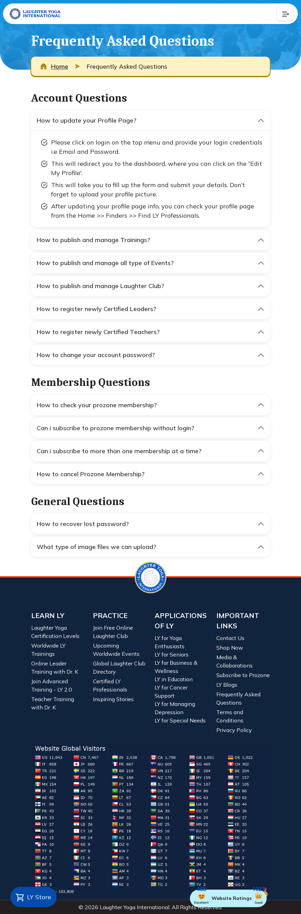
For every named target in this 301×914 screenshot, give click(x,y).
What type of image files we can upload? (96, 547)
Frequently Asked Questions (238, 698)
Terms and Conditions (229, 716)
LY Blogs (226, 684)
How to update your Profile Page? (86, 120)
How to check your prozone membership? (97, 405)
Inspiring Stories (113, 699)
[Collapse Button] (285, 13)
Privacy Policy (234, 730)
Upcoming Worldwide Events (116, 649)
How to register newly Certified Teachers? (98, 332)
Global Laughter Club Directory (119, 667)
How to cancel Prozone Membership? (91, 474)
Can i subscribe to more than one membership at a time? (119, 451)
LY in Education (174, 679)
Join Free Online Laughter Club (113, 631)
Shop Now (229, 647)
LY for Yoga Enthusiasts (169, 642)
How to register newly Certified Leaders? (96, 309)
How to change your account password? (96, 355)
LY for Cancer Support (171, 691)
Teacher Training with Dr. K (52, 703)
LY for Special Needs (180, 720)
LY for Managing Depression (175, 708)
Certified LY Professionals (110, 685)
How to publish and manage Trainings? (93, 240)
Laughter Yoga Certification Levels (55, 631)
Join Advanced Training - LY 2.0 (51, 685)
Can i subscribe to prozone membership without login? (115, 428)
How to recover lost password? (83, 524)
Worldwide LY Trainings (48, 649)
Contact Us (230, 638)
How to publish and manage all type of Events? (105, 263)
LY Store (33, 897)
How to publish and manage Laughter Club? (100, 286)
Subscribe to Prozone (243, 675)
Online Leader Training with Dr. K (54, 667)
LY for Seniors (172, 654)
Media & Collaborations (234, 661)
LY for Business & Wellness (176, 666)
